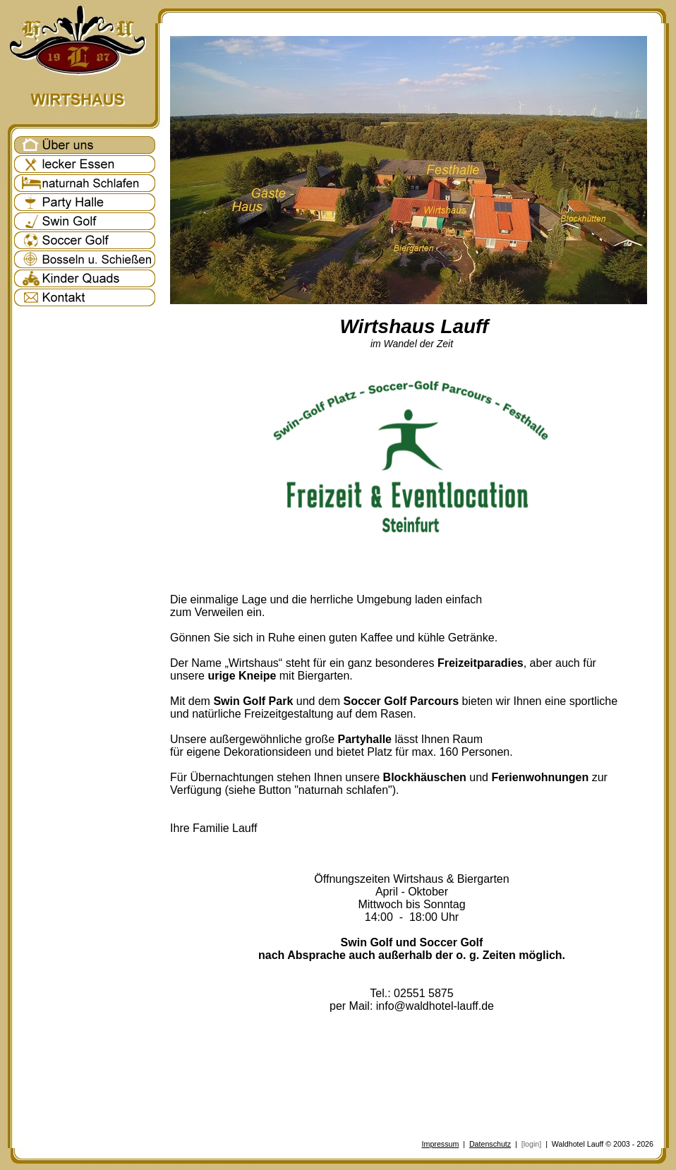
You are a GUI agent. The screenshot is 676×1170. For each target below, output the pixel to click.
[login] (531, 1144)
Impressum (440, 1144)
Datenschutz (490, 1144)
